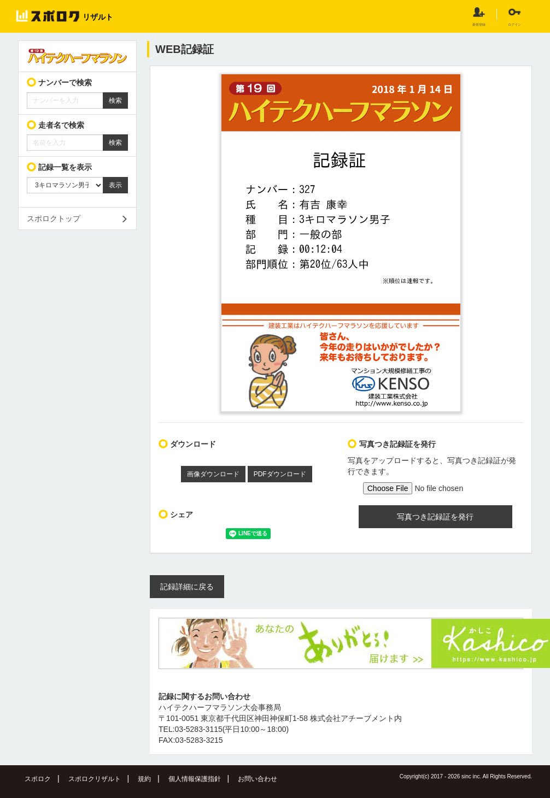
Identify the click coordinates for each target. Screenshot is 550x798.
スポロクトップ (53, 218)
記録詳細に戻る (187, 586)
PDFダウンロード (280, 474)
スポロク (38, 779)
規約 (144, 779)
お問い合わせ (257, 779)
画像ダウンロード (213, 474)
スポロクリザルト (94, 779)
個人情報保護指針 (194, 779)
